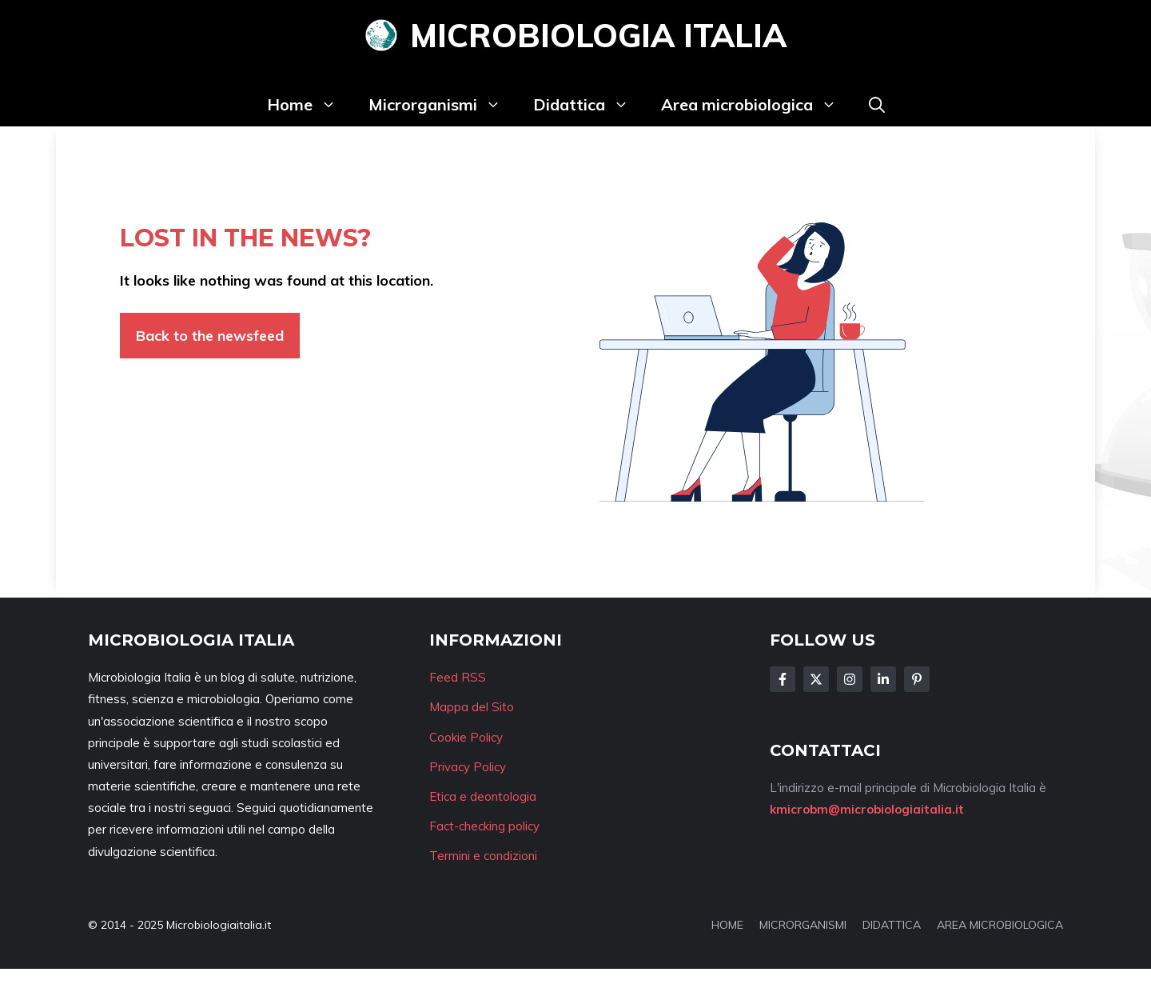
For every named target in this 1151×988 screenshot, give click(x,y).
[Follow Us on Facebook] (782, 679)
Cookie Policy (466, 737)
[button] (877, 104)
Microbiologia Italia (598, 35)
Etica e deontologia (482, 796)
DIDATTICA (891, 925)
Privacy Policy (467, 766)
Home (309, 104)
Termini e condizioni (483, 855)
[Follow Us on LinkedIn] (883, 679)
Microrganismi (442, 104)
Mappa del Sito (471, 706)
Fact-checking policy (484, 826)
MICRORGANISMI (802, 925)
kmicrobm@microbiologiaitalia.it (867, 809)
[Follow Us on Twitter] (816, 679)
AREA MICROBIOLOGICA (1000, 925)
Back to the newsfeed (210, 335)
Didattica (589, 104)
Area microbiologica (757, 104)
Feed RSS (457, 677)
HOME (727, 925)
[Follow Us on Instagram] (849, 679)
